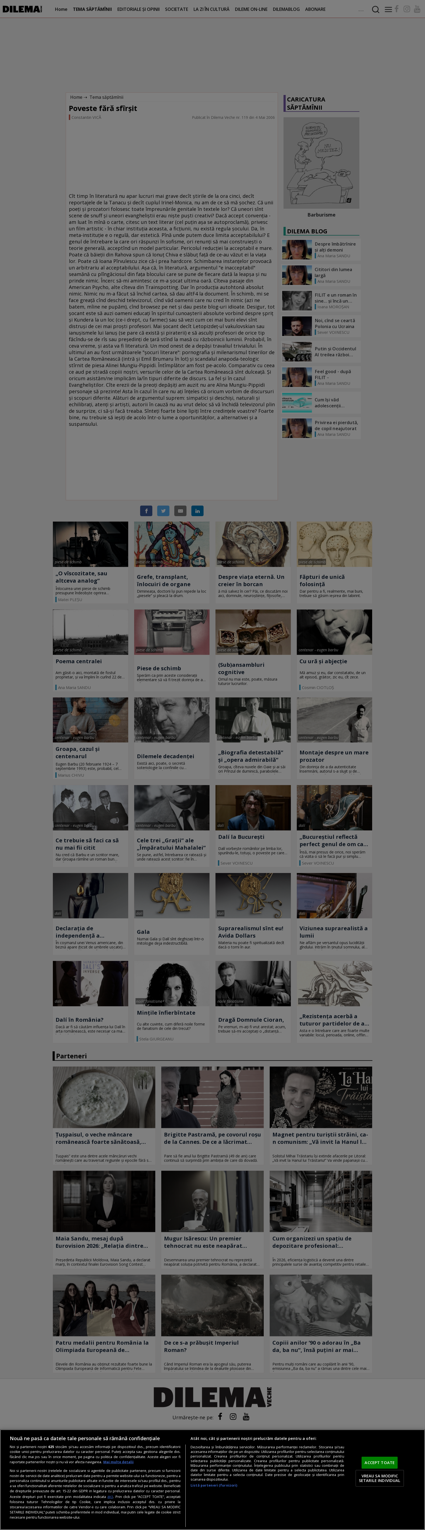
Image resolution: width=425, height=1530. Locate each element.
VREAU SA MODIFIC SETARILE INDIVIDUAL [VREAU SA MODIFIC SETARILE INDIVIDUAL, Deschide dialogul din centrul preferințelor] (380, 1478)
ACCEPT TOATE (380, 1462)
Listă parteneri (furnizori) (214, 1485)
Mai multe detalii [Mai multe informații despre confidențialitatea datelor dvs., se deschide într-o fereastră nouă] (118, 1462)
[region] (212, 1479)
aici (110, 1496)
